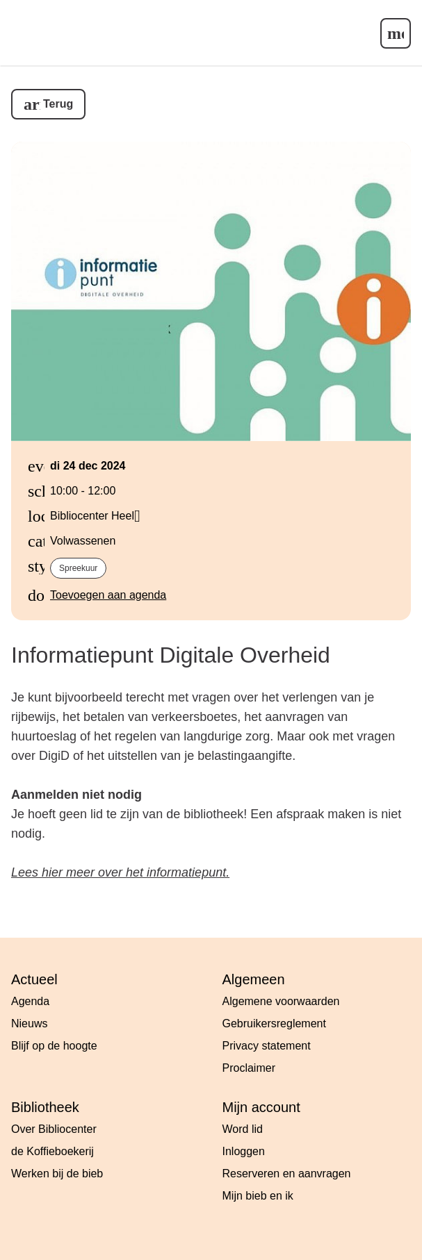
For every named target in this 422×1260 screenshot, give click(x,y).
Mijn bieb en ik (257, 1196)
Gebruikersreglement (274, 1023)
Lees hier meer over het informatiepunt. (120, 872)
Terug (58, 104)
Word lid (242, 1129)
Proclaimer (248, 1068)
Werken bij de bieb (57, 1173)
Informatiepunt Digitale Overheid (170, 655)
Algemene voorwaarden (281, 1001)
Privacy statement (266, 1046)
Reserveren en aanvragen (286, 1173)
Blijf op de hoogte (54, 1046)
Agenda (30, 1001)
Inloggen (243, 1151)
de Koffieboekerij (52, 1151)
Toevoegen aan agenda (108, 595)
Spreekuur (78, 568)
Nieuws (29, 1023)
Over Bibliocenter (54, 1129)
